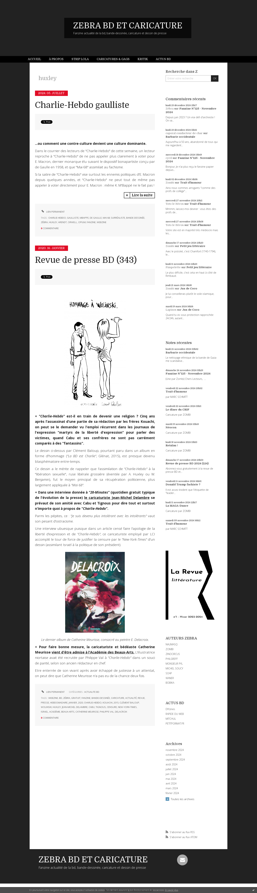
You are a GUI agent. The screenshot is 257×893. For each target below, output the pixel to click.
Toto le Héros (175, 203)
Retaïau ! (172, 445)
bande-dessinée (135, 217)
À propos (56, 59)
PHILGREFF (172, 658)
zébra (44, 222)
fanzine (91, 222)
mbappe (84, 217)
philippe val (107, 711)
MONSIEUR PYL (174, 663)
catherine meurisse (87, 711)
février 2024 (172, 793)
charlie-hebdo (57, 217)
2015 (116, 702)
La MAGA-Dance (177, 505)
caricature (117, 698)
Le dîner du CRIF (177, 409)
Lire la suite (142, 195)
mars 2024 (172, 788)
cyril (169, 158)
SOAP (169, 673)
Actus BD (163, 59)
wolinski (46, 707)
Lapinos (171, 309)
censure (112, 707)
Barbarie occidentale (180, 136)
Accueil (34, 59)
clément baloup (129, 702)
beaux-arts (67, 711)
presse (45, 702)
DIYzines (170, 709)
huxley (53, 222)
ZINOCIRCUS (173, 654)
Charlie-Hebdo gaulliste (82, 105)
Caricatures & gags (113, 59)
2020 (80, 702)
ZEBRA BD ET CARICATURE (127, 25)
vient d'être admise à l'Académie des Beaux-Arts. (93, 652)
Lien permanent (53, 211)
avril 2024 (171, 783)
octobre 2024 (173, 754)
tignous (101, 707)
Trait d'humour (190, 182)
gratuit (75, 698)
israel (44, 711)
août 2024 (171, 764)
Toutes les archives (182, 799)
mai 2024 (171, 778)
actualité (131, 698)
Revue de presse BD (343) (86, 260)
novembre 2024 (175, 750)
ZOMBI (169, 649)
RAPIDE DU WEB (175, 714)
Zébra (169, 108)
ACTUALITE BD (91, 691)
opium (82, 222)
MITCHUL (171, 718)
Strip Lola (80, 59)
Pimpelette (173, 267)
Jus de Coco (188, 288)
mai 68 (106, 217)
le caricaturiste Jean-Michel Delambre (117, 497)
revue (141, 698)
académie (54, 711)
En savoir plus (171, 890)
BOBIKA (170, 682)
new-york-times (127, 707)
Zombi (170, 182)
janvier (73, 702)
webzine (101, 222)
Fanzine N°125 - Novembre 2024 (188, 373)
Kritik (143, 59)
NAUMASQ (172, 644)
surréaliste (118, 217)
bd (60, 698)
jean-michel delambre (75, 707)
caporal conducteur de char (184, 133)
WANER (170, 678)
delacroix (121, 711)
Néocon (171, 427)
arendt (62, 222)
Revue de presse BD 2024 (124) (187, 463)
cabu (92, 707)
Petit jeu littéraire (192, 246)
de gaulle (96, 217)
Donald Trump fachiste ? (183, 484)
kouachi (107, 702)
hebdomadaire (59, 702)
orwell (72, 222)
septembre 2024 (175, 759)
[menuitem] (36, 59)
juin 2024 (171, 774)
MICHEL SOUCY (174, 668)
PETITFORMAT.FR (175, 723)
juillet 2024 (172, 769)
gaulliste (73, 217)
